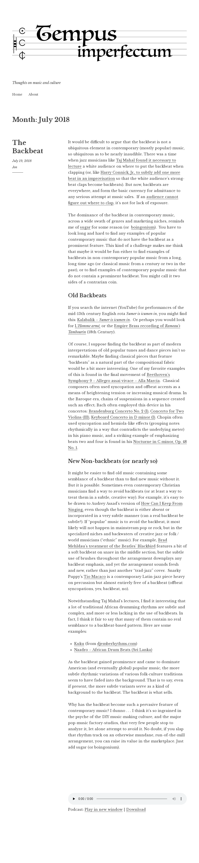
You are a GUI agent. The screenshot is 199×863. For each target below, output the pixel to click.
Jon (14, 167)
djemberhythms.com (116, 643)
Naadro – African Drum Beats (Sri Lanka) (113, 650)
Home (17, 94)
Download (136, 809)
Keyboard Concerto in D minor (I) (123, 417)
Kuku (79, 643)
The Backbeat (27, 147)
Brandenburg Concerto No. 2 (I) (118, 411)
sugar (85, 227)
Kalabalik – (103, 320)
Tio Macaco (95, 576)
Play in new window (104, 809)
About (33, 94)
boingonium (142, 227)
